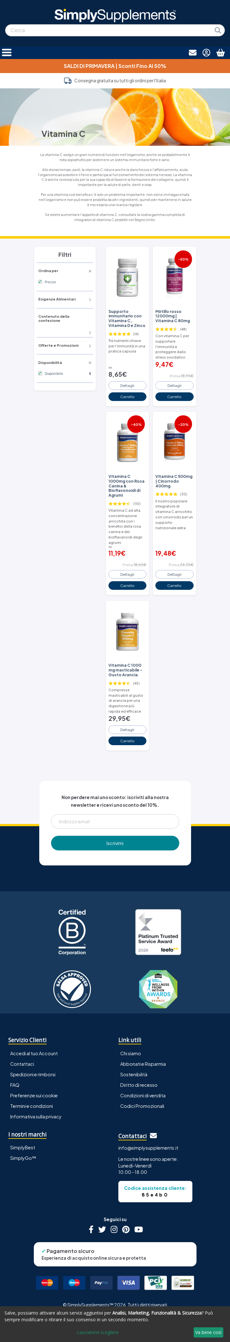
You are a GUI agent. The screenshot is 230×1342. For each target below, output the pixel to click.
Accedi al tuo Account (34, 1053)
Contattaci (22, 1064)
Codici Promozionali (142, 1106)
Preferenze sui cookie (34, 1095)
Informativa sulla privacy (36, 1116)
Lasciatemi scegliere (98, 1332)
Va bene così (208, 1332)
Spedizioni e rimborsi (33, 1074)
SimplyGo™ (23, 1158)
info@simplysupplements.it (148, 1148)
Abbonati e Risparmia (143, 1064)
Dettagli (127, 385)
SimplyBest (22, 1147)
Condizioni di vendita (143, 1095)
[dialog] (115, 1324)
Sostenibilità (133, 1074)
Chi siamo (130, 1053)
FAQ (14, 1085)
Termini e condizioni (31, 1106)
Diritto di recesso (139, 1085)
